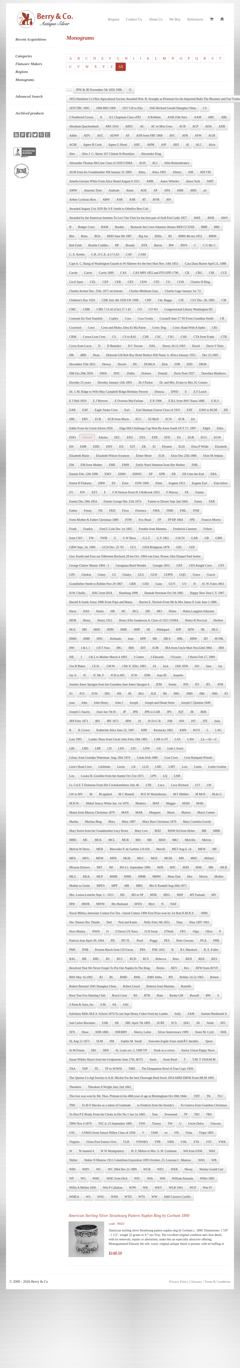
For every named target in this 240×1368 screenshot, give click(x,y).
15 (130, 89)
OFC (183, 931)
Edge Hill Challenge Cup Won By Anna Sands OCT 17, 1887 (157, 428)
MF (214, 849)
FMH (169, 510)
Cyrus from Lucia (80, 346)
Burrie (158, 245)
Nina (179, 922)
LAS (177, 739)
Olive (209, 931)
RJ (101, 977)
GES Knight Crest (200, 565)
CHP (148, 300)
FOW (128, 519)
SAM (191, 1013)
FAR (212, 501)
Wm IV (207, 1187)
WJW (132, 1187)
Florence (140, 510)
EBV (85, 419)
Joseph (134, 702)
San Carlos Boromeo (82, 1023)
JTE (205, 721)
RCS (146, 959)
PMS (72, 949)
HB (112, 611)
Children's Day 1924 (82, 300)
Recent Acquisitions (30, 39)
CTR (224, 336)
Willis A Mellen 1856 (82, 1187)
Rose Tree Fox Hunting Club (87, 995)
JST (193, 721)
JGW (94, 693)
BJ (170, 236)
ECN (169, 419)
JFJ (197, 684)
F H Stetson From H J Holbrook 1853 (135, 492)
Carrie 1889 (106, 272)
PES (167, 940)
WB (214, 1160)
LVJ (197, 785)
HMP (86, 638)
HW (71, 648)
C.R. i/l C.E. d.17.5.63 (105, 254)
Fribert (207, 529)
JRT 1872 (113, 721)
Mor (189, 876)
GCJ (133, 547)
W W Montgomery (112, 1151)
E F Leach (200, 391)
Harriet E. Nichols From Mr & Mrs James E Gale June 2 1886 (178, 602)
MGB (126, 858)
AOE (143, 190)
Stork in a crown (164, 1050)
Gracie (211, 574)
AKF (176, 144)
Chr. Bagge (165, 300)
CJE (181, 300)
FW (91, 538)
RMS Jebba (154, 977)
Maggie (171, 803)
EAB (72, 410)
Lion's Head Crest (80, 766)
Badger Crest (86, 227)
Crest (91, 327)
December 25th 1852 (82, 364)
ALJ (154, 163)
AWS (224, 218)
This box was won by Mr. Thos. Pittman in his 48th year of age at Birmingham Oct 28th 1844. (128, 1096)
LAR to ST (161, 739)
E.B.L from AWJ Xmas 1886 (186, 401)
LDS (121, 748)
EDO (72, 437)
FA (187, 492)
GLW (154, 574)
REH (189, 959)
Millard (209, 858)
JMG (176, 693)
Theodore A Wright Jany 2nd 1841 (109, 1087)
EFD (167, 437)
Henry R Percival (196, 620)
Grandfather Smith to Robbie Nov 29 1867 (96, 583)
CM (223, 300)
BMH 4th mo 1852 (190, 236)
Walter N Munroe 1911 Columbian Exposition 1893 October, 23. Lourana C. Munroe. (137, 1160)
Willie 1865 (207, 1178)
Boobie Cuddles (98, 245)
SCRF (160, 1023)
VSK (183, 1142)
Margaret (155, 812)
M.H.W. (74, 803)
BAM (104, 227)
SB (116, 1023)
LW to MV (76, 794)
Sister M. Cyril (204, 1032)
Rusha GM (176, 995)
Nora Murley (77, 931)
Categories (23, 56)
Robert (214, 977)
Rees (176, 959)
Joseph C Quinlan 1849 (195, 702)
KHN (183, 730)
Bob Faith (75, 245)
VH (176, 1132)
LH (159, 748)
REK (202, 959)
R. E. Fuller (211, 949)
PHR (216, 940)
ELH (182, 446)
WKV (158, 1187)
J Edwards (157, 657)
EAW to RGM (208, 410)
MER (99, 849)
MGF (154, 858)
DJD (189, 364)
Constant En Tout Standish (85, 318)
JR (192, 712)
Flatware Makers (28, 64)
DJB (177, 364)
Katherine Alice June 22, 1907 (115, 730)
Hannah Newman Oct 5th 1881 (164, 593)
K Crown (84, 730)
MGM (168, 858)
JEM (159, 684)
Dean (96, 355)
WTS (141, 1196)
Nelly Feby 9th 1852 (157, 922)
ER (174, 474)
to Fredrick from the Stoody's (155, 1105)
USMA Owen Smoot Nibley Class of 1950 (108, 1132)
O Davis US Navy (126, 931)
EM (71, 465)
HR (155, 638)
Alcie (212, 144)
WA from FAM (192, 1151)
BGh (97, 236)
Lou (71, 776)
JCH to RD (117, 675)
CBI (211, 272)
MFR (113, 858)
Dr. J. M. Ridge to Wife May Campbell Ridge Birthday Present (108, 391)
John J (119, 702)
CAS (123, 272)
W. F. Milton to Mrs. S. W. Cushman (154, 1151)
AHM (150, 144)
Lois (184, 766)
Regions (21, 72)
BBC (217, 227)
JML (202, 693)
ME (149, 840)
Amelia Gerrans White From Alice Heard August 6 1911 (104, 181)
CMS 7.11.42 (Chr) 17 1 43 (114, 309)
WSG (100, 1196)
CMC (72, 309)
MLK (86, 876)
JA (154, 666)
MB (203, 830)
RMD (123, 977)
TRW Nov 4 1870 (80, 1123)
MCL (111, 840)
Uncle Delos (196, 1123)
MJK (199, 867)
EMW (122, 474)
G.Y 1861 (163, 538)
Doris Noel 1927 (184, 373)
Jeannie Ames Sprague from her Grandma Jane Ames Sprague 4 (109, 684)
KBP (144, 730)
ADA (208, 126)
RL (112, 977)
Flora (125, 510)
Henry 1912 (104, 620)
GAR (194, 538)
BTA (144, 245)
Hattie (100, 611)
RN (171, 977)
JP (124, 712)
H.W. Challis (77, 593)
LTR (148, 785)
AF (128, 135)
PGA (203, 940)
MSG (166, 895)
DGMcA (149, 364)
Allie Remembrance (176, 163)
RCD (133, 959)
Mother (218, 876)
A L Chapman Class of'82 (125, 117)
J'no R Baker (77, 666)
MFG (86, 858)
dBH (83, 355)
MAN (125, 812)
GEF (192, 547)
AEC (100, 135)
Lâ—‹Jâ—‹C (209, 739)
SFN (72, 1032)
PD (113, 940)
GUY (172, 583)
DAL (152, 346)
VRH (170, 1142)
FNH (196, 510)
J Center (139, 657)
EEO (130, 437)
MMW (156, 876)
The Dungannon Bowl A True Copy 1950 (167, 1068)
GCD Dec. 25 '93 (113, 547)
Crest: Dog (159, 327)
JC (85, 675)
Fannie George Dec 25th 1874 (122, 501)
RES (214, 959)
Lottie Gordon (217, 766)
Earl (127, 410)
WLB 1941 (176, 1187)
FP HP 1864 (175, 519)
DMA (103, 373)
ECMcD (153, 419)
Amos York (193, 181)
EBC (72, 419)
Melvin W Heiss (79, 849)
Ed (193, 419)
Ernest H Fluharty (80, 483)
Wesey (188, 1169)
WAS (201, 1160)
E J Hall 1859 (77, 401)
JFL (208, 684)
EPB (162, 474)
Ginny (102, 574)
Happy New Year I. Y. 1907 (207, 593)
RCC (120, 959)
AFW (198, 135)
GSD (146, 583)
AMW (73, 190)
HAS (86, 611)
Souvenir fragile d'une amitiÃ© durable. (174, 1041)
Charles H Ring (200, 282)
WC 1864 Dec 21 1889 (122, 1169)
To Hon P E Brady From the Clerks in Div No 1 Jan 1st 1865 (107, 1114)
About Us (156, 19)
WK (145, 1187)
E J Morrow (100, 401)
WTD (128, 1196)
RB (84, 959)
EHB (83, 446)
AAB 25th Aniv (177, 117)
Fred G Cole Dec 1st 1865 (115, 529)
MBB (216, 830)
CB (187, 272)
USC (72, 1132)
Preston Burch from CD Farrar (114, 949)
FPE (192, 519)
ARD (193, 190)
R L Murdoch (188, 949)
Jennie (172, 684)
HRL (180, 638)
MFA (72, 858)
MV (214, 895)
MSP (180, 895)
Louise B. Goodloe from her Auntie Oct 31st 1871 (112, 776)
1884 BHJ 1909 (106, 108)
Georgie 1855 (161, 565)
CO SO (153, 309)
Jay (220, 666)
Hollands (115, 638)
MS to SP (137, 895)
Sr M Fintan (76, 1050)
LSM (177, 776)
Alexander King (151, 154)
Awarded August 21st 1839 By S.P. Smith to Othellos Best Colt (108, 208)
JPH (135, 712)
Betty (84, 236)
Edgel (206, 428)
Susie (153, 1059)
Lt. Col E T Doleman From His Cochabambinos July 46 (104, 785)
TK (209, 1096)
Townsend (170, 1114)
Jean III (161, 675)
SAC (126, 1004)
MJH (186, 867)
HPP (143, 638)
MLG (72, 876)
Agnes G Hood (117, 144)
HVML (219, 638)
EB (226, 410)
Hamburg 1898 (128, 593)
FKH (112, 510)
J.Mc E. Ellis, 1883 (134, 666)
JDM (147, 675)
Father (73, 510)
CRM (72, 336)
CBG (199, 272)
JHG (107, 693)
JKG (141, 693)
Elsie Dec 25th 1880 (184, 455)
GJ (114, 574)
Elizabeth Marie (79, 455)
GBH (218, 538)
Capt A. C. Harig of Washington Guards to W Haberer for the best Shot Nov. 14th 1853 (123, 263)
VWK (222, 1142)
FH (100, 510)
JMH (189, 693)
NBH (204, 913)
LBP (98, 748)
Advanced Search (29, 96)
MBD (72, 840)
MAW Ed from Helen (181, 830)
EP (151, 474)
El (154, 446)
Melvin (206, 840)
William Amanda (182, 1178)
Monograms (24, 80)
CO (140, 309)
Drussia (159, 391)
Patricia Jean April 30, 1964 (86, 940)
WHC (96, 1178)
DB (71, 355)
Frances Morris (211, 519)
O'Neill (169, 931)
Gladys (126, 574)
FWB (103, 538)
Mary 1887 (129, 821)
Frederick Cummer (185, 529)
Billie (158, 236)
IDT (143, 648)
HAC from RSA (102, 593)
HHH (110, 629)
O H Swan (151, 931)
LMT (172, 766)
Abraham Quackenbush (84, 126)
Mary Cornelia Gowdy (197, 821)
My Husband (120, 904)
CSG (171, 336)
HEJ (159, 611)
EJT (132, 446)
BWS (183, 245)
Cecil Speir (76, 282)
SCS (174, 1023)
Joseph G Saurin (79, 712)
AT (144, 199)
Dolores (146, 373)
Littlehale (104, 766)
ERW (101, 483)
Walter (73, 1160)
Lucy (161, 785)
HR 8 (167, 638)
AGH (211, 135)
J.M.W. (110, 666)
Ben (71, 236)
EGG (204, 437)
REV (174, 968)
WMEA (74, 1196)
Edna (220, 428)
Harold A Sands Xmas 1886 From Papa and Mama (100, 602)
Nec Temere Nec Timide (84, 922)
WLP (193, 1187)
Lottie (197, 766)
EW (82, 492)
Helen (172, 611)
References (195, 19)
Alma (141, 172)
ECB (98, 419)
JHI (119, 693)
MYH (138, 904)
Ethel (158, 483)
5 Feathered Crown (81, 117)
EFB (155, 437)
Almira (177, 172)
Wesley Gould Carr (211, 1169)
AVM (156, 199)
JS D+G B (154, 721)
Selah (210, 1023)
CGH (180, 282)
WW (154, 1196)
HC (124, 611)
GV (184, 583)
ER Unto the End (193, 474)
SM (112, 1041)
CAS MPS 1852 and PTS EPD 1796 (155, 272)
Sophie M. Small (131, 1041)
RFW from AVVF (207, 968)
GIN (72, 574)
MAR (139, 812)
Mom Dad (174, 876)
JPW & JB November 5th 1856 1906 (99, 89)
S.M (103, 1004)
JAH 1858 (181, 666)
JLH (153, 693)
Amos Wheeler (169, 181)
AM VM (205, 172)
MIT (99, 867)
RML (137, 977)
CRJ (214, 327)
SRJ (93, 1050)
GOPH (168, 574)
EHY (109, 446)
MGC (140, 858)
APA (167, 190)
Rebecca (160, 959)
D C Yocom (135, 346)
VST (209, 1142)
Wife (150, 1178)
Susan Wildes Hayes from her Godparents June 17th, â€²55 (106, 1059)
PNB (85, 949)
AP (155, 190)
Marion (185, 812)
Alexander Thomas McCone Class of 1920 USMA (100, 163)
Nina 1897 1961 (199, 922)
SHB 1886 (101, 1032)
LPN (153, 776)
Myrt (151, 904)
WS (88, 1196)
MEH (162, 840)
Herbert (218, 620)
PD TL (125, 940)
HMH (73, 638)
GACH (180, 538)
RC (108, 959)
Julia (217, 721)
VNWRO (142, 1142)
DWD (174, 391)
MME (127, 876)
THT (197, 1096)
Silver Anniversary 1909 (173, 1032)
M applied (105, 794)
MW (72, 904)
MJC (173, 867)
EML (195, 465)
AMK (150, 181)
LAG (218, 730)
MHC (194, 858)
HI (148, 629)
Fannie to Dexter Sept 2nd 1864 (168, 501)
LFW (146, 748)
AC (142, 126)
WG (83, 1178)
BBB (204, 227)
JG (71, 693)
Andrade (114, 190)
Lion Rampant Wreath (198, 757)
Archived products (29, 113)
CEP (105, 282)
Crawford (75, 327)
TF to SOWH (113, 1068)
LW (209, 785)
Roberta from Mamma (160, 986)
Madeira (140, 803)
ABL (224, 117)
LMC (158, 766)
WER (174, 1169)
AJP (163, 144)
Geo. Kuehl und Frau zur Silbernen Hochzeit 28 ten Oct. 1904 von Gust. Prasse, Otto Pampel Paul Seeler (135, 556)
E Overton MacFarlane (129, 401)
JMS (215, 693)
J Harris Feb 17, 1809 (201, 657)
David (196, 346)
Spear (209, 1041)
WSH (114, 1196)
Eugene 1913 (177, 483)
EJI (121, 446)
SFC (223, 1023)
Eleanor (167, 446)
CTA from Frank (203, 336)
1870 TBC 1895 (79, 108)
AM (190, 172)
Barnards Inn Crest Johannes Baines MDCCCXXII (162, 227)
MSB (153, 895)
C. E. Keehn (76, 254)
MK (211, 867)
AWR (210, 218)
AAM (197, 117)
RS (135, 995)
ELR (161, 455)
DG (135, 364)
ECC (139, 419)
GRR (132, 583)
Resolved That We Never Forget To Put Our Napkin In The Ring (109, 968)
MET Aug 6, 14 (181, 849)
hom (131, 638)
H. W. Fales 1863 (213, 583)
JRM (203, 712)
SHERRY (121, 1032)
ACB (182, 126)
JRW (128, 721)
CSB (146, 336)
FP (159, 519)
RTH (147, 995)
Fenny (88, 510)
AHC (137, 144)
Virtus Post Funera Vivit (101, 1142)
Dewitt (122, 364)
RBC (96, 959)
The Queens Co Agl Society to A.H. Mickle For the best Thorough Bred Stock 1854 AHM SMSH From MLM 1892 (141, 1077)
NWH (95, 931)
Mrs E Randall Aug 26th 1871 (168, 885)
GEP (179, 565)
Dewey (106, 364)
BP (117, 245)
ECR (181, 419)
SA (114, 1004)
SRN (106, 1050)
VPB (157, 1142)
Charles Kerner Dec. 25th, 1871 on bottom (95, 291)
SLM (99, 1041)
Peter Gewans (184, 940)
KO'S (196, 730)
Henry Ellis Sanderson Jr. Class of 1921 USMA (148, 620)
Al (187, 144)
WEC (160, 1169)
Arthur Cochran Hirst (82, 199)
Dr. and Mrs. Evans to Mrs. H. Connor (183, 382)
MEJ (175, 840)
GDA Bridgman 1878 (156, 547)
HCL (135, 611)
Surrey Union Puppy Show (198, 1050)
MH (181, 858)
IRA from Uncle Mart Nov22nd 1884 (188, 648)
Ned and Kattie (127, 922)
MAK (200, 803)
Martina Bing (93, 821)
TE (96, 1068)
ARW (106, 199)
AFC (172, 135)
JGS (82, 693)
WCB (147, 1169)
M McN (200, 794)
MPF (115, 885)
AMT (210, 181)
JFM (220, 684)
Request (114, 19)
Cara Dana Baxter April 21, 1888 (205, 263)
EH (71, 446)
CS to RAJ (129, 336)
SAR (105, 1023)
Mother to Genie (79, 885)
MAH (186, 803)
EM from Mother (91, 465)
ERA (214, 474)
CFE (156, 282)
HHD (96, 629)
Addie (73, 135)
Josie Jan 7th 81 (106, 712)
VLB (126, 1142)
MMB (113, 876)
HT (206, 638)
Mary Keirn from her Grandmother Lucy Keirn (98, 830)
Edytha (103, 437)
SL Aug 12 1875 (79, 1041)
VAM (154, 1132)
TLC (220, 1096)
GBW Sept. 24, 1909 (82, 547)
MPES (101, 885)
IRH (221, 648)
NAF (173, 904)
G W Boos (129, 538)
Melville (190, 840)
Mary (111, 821)
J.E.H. (96, 666)
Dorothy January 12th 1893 (115, 382)
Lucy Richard (179, 785)
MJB (160, 867)
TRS (209, 1114)
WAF (212, 1151)
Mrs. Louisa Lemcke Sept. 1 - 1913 (91, 895)
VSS (196, 1142)
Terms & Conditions (218, 1281)
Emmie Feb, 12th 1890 (83, 474)
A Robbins (154, 117)
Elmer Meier (144, 455)
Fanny (198, 501)
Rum (160, 995)
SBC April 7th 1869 (137, 1023)
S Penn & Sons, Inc (81, 1004)
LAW (190, 739)
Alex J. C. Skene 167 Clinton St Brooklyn (108, 154)
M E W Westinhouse (153, 794)
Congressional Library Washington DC (188, 309)
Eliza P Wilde (199, 446)
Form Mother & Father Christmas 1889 (93, 519)
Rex (186, 968)
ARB (180, 190)
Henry (87, 620)
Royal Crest (119, 995)
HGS (72, 629)
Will (162, 1178)
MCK (98, 840)
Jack (165, 666)
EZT (94, 492)
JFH (185, 684)
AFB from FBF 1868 (149, 135)
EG (179, 437)
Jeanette (178, 675)
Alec (72, 154)
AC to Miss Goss (161, 126)
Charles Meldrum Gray (143, 291)
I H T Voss (103, 648)
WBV (85, 1169)
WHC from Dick (116, 1178)
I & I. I (85, 648)
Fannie (199, 492)
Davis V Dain (214, 346)
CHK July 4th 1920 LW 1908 (120, 300)
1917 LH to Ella (132, 108)
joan (71, 702)
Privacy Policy (178, 1281)
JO (226, 693)
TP (185, 1114)
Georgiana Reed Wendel (131, 565)
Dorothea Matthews (213, 373)
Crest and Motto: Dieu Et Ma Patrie (123, 327)
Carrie (88, 272)
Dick (165, 364)
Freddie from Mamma (152, 529)
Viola (188, 1132)
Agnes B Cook (92, 144)
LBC (72, 748)
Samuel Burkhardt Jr (214, 1013)
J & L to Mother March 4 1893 (108, 657)
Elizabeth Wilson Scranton (112, 455)
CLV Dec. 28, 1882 (202, 300)
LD (109, 748)
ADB (221, 126)
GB (207, 538)
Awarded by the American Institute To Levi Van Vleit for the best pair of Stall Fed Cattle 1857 (128, 218)
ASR (132, 199)
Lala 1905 (75, 739)
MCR (125, 840)
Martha (73, 821)
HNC (100, 638)
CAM (142, 254)
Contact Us (134, 19)
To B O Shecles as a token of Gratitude (106, 1105)
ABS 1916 (111, 126)
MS (122, 895)
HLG (215, 629)
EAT (189, 410)
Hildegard (163, 629)
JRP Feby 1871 (78, 721)
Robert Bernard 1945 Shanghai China (92, 986)
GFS (221, 565)
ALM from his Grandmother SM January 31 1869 (100, 172)
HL (203, 629)
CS (114, 336)
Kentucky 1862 (163, 730)
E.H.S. (215, 401)
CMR (86, 309)
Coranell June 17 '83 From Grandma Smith (186, 318)
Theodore (75, 1087)
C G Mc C (209, 245)
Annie (130, 190)
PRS (142, 949)
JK (130, 693)
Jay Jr (72, 675)
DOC (117, 373)
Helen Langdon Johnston (198, 611)
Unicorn (215, 1123)
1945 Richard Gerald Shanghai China (172, 108)
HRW (193, 638)
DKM (203, 364)
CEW (143, 282)
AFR (185, 135)
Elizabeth (221, 446)
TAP (85, 1068)
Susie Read (170, 1059)
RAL (72, 959)
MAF (156, 803)
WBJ (72, 1169)
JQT (181, 712)
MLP (100, 876)
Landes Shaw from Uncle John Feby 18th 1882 (118, 739)
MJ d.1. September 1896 (135, 867)
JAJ (196, 666)
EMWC (137, 474)
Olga (196, 931)
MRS (139, 885)
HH (84, 629)
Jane (208, 666)
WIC (137, 1178)
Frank (73, 529)
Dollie (131, 373)
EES (142, 437)
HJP (178, 629)
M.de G (217, 794)
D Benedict (114, 346)
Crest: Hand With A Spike (189, 327)
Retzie (160, 968)
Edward (87, 437)
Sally (177, 1013)
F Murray (172, 492)
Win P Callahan (112, 1187)
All (120, 67)
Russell (194, 995)
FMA (156, 510)
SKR (223, 1032)
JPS (169, 712)
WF (71, 1178)
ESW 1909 (142, 483)
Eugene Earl (199, 483)
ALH (142, 163)
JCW (134, 675)
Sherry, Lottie (142, 1032)
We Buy (175, 19)
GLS (141, 574)
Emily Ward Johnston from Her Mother (160, 465)
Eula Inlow (221, 483)
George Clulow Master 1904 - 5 (89, 565)
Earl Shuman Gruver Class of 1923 (158, 410)
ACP (195, 126)
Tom (154, 1114)
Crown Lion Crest (94, 336)
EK (144, 446)
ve (165, 1132)
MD (138, 840)
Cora (128, 318)
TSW (142, 1123)
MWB (85, 904)
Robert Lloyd (131, 986)
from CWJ (75, 538)
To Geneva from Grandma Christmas (204, 1105)
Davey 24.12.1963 (173, 346)
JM (165, 693)
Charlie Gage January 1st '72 (183, 291)
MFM (99, 858)
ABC (211, 117)
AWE (197, 218)
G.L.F (146, 538)
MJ (111, 867)
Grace (196, 574)
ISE (71, 657)
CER (118, 282)
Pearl (140, 940)
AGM (73, 144)
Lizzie (121, 766)
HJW (191, 629)
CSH (184, 336)
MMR (142, 876)
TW (170, 1123)
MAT (158, 830)
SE (198, 1023)
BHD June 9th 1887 (119, 236)
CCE (224, 272)
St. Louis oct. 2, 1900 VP (131, 1050)
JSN (181, 721)
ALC (199, 144)
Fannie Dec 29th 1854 (83, 501)
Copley (113, 318)
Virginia (74, 1142)
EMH (125, 465)
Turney (156, 1123)
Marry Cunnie (206, 812)
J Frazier (175, 657)
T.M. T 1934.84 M (203, 1059)
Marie (171, 812)
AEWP (114, 135)
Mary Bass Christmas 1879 (159, 821)
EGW (217, 437)
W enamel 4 (86, 1151)
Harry (73, 611)
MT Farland (197, 895)
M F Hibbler (181, 794)
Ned (109, 922)
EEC (117, 437)
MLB (223, 867)
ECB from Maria (118, 419)
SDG (186, 1023)
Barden (119, 227)
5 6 (205, 108)
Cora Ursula (145, 318)
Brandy (130, 245)
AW (168, 199)
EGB (191, 437)
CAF (129, 254)
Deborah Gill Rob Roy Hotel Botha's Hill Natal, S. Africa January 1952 (151, 355)
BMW (213, 236)
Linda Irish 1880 (147, 757)
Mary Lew (141, 830)
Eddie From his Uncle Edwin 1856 (91, 428)
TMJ (72, 1105)
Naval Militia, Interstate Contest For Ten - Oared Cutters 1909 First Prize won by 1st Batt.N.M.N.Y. (131, 913)
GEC (179, 547)
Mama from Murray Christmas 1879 (92, 812)
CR (222, 318)
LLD (145, 766)
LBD (85, 748)
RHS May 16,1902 (81, 977)
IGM (156, 648)
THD (131, 1068)
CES (130, 282)
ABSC (129, 126)
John (84, 702)
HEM (72, 620)
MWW (100, 904)
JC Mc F (98, 675)
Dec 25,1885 (210, 355)
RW (208, 995)
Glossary (196, 1281)
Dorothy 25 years (80, 382)
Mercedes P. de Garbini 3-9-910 (129, 849)
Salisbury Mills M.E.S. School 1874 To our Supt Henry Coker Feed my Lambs (118, 1013)
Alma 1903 (159, 172)
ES (113, 483)
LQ (165, 776)
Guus (158, 583)
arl (205, 190)
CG (168, 282)
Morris (203, 876)
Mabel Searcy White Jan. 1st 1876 (107, 803)
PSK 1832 (158, 949)
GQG (182, 574)
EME (112, 465)
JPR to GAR (152, 712)
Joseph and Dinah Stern (159, 702)
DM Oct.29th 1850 (81, 373)
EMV (108, 474)
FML (183, 510)
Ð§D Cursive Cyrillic (177, 1196)
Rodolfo (186, 986)
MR (126, 885)
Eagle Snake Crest (106, 410)
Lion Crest (171, 757)
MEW (202, 849)
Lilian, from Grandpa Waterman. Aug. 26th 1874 (99, 757)
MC (85, 840)
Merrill (160, 849)
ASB (119, 199)
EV (71, 492)
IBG (119, 648)
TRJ (196, 1114)
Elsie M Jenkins (213, 455)
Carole (73, 272)
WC (98, 1169)
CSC (158, 336)
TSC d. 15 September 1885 (115, 1123)
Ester (125, 483)
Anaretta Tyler (93, 190)
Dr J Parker (146, 382)
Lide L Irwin (175, 748)
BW (171, 245)
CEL (93, 282)
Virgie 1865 (206, 1132)
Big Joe (143, 236)
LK (134, 766)
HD (147, 611)
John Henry (101, 702)
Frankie (88, 529)
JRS (97, 721)
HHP (137, 629)
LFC (134, 748)
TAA (72, 1068)
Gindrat (86, 574)
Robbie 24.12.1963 (191, 977)
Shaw (85, 1032)
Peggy (153, 940)
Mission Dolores (79, 867)
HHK (123, 629)
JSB (169, 721)
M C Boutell (126, 794)
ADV (87, 135)
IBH (131, 648)
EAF (85, 410)
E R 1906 (156, 401)
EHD (96, 446)
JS (139, 721)
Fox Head (145, 519)
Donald (162, 373)
